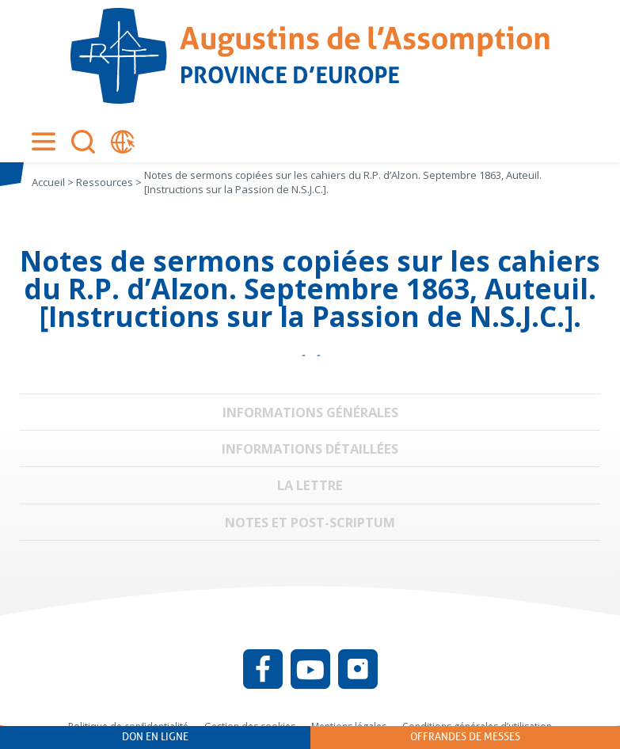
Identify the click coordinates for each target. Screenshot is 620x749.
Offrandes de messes (465, 737)
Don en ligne (155, 737)
